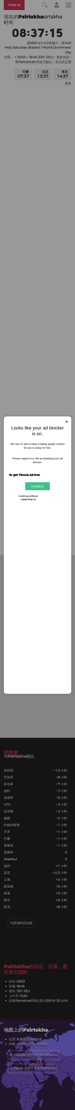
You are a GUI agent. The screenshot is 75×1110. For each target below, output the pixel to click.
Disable (37, 486)
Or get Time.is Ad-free (24, 474)
